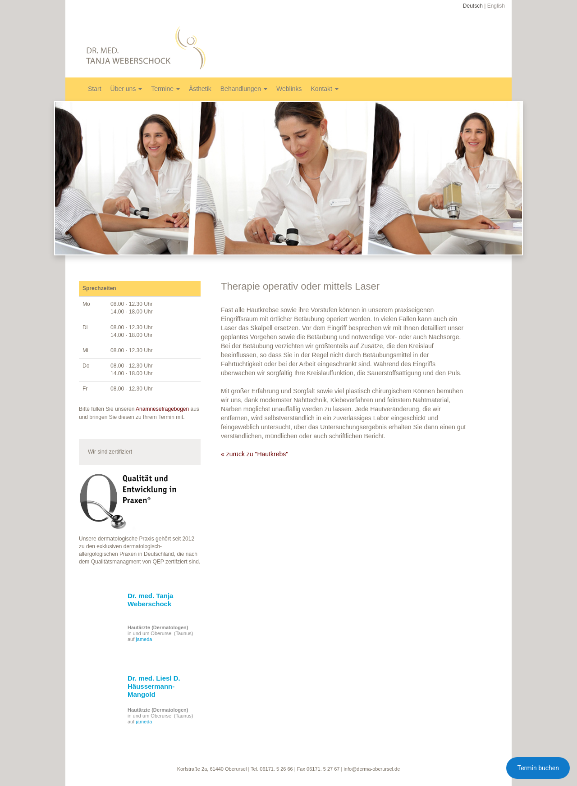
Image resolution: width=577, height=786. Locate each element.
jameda (144, 639)
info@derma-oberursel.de (371, 769)
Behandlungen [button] (243, 88)
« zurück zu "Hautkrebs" (254, 454)
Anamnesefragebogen (162, 409)
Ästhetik (200, 88)
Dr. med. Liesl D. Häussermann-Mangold (154, 686)
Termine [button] (165, 88)
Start (94, 88)
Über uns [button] (126, 88)
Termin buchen (538, 768)
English (496, 6)
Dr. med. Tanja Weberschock (150, 600)
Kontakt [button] (325, 88)
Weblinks (289, 88)
